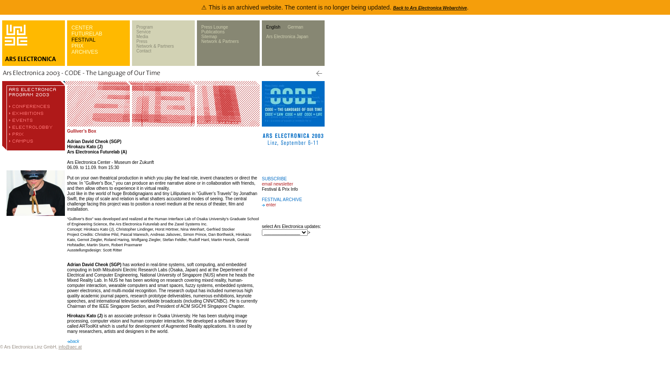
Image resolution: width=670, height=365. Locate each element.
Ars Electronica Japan (287, 36)
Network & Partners (155, 46)
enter (271, 204)
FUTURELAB (86, 34)
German (295, 27)
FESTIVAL (83, 40)
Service (143, 31)
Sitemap (209, 36)
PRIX (77, 46)
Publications (213, 31)
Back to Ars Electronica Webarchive (430, 8)
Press (142, 41)
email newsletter (277, 184)
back (73, 341)
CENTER (82, 28)
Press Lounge (214, 27)
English (273, 27)
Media (142, 36)
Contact (143, 51)
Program (144, 27)
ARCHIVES (84, 52)
